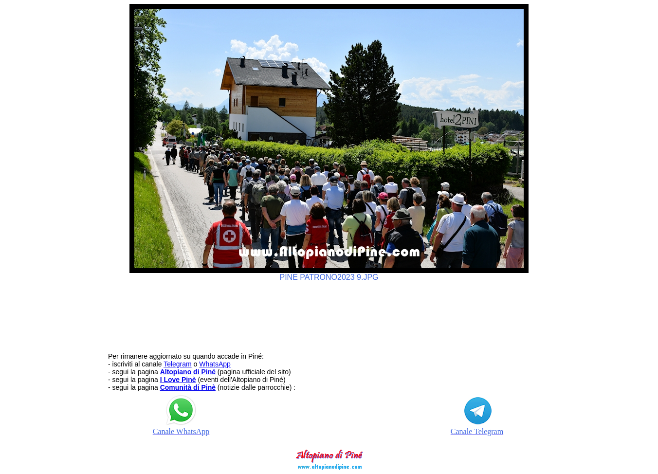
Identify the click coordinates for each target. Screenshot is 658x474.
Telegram (178, 364)
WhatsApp (215, 364)
